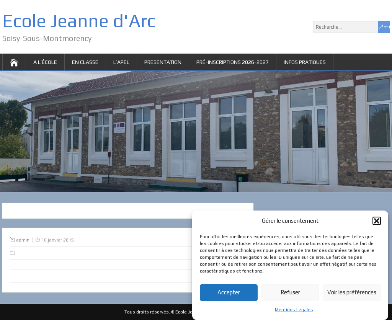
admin (22, 240)
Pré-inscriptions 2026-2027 (232, 62)
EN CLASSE (85, 62)
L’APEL (121, 62)
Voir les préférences (351, 294)
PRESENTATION (162, 62)
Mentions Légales (294, 310)
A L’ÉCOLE (45, 62)
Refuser (290, 294)
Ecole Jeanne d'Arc (78, 20)
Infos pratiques (305, 62)
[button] (377, 222)
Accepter (228, 294)
